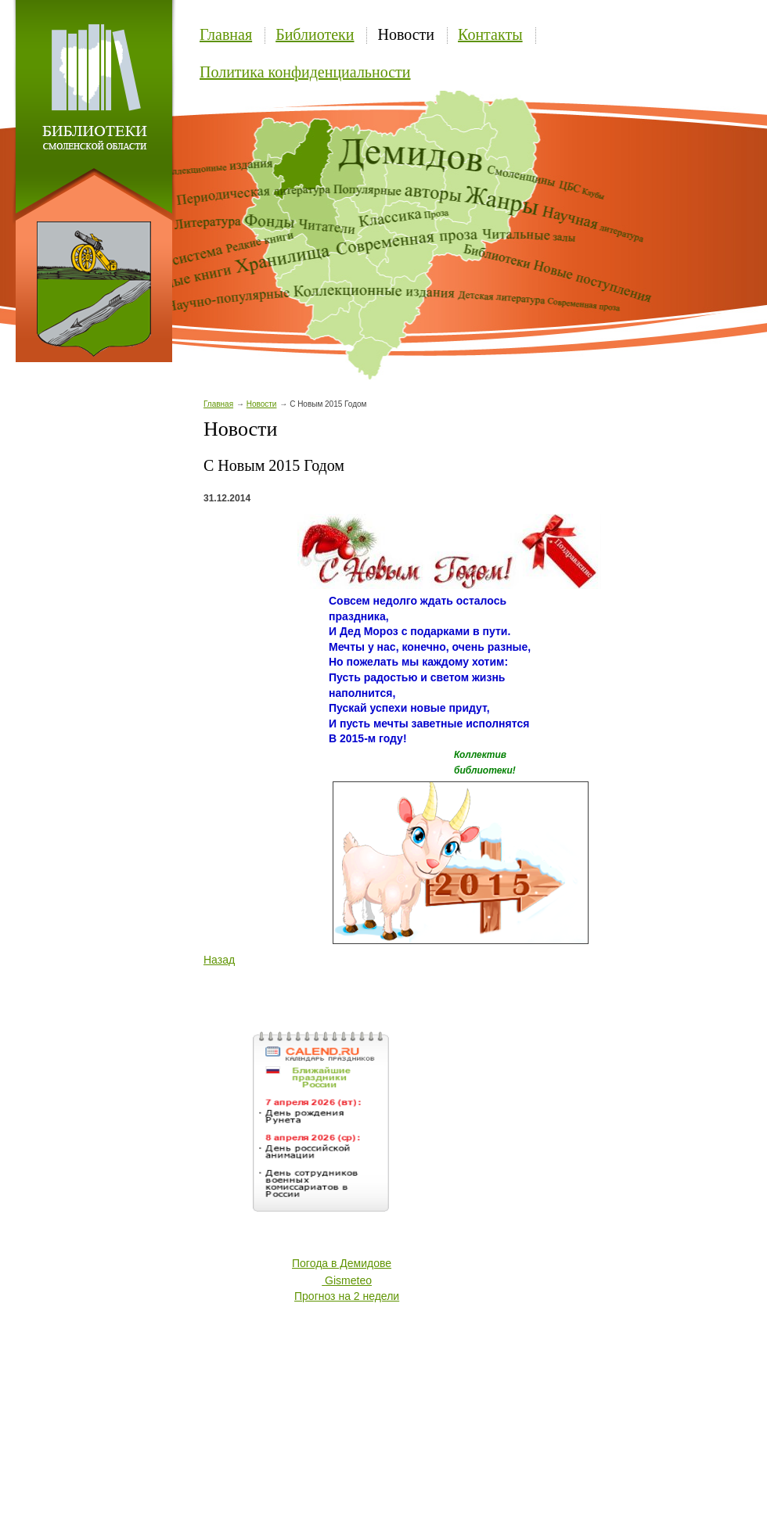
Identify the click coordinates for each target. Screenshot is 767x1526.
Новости (405, 34)
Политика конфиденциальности (305, 72)
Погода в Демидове (341, 1263)
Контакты (490, 34)
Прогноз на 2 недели (346, 1296)
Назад (219, 959)
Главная (226, 34)
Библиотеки (314, 34)
